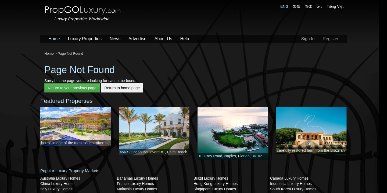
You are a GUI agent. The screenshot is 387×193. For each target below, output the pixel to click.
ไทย (319, 6)
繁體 (296, 6)
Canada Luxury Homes (289, 178)
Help (184, 38)
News (115, 38)
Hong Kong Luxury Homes (216, 183)
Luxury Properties (85, 38)
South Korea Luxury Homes (293, 189)
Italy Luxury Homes (56, 189)
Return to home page (122, 88)
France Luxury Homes (135, 183)
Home (54, 38)
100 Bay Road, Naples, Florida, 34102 (230, 156)
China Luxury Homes (58, 183)
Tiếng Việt (335, 6)
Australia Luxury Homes (60, 178)
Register (330, 38)
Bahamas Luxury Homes (137, 178)
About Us (163, 38)
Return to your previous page (72, 88)
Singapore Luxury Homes (215, 189)
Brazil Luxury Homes (211, 178)
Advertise (137, 38)
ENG (284, 6)
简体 (308, 6)
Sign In (308, 38)
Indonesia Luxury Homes (291, 183)
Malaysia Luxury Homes (137, 189)
